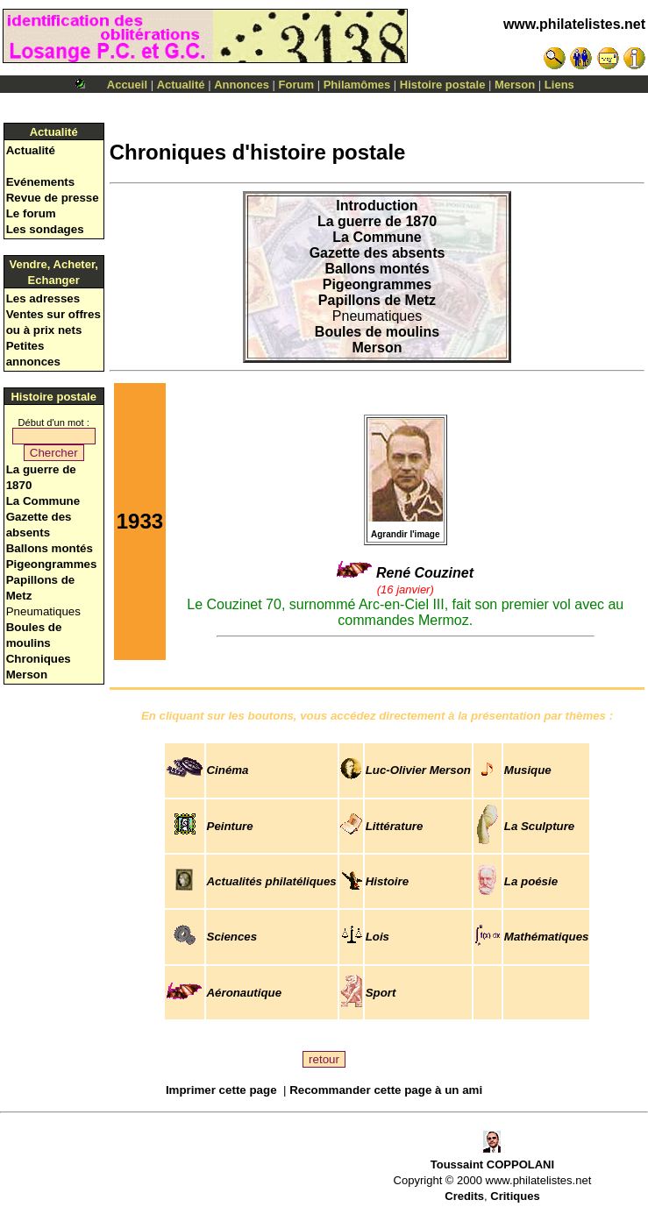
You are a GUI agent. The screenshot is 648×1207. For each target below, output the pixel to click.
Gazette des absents (377, 252)
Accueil (127, 84)
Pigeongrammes (51, 564)
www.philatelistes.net (574, 24)
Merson (515, 84)
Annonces (241, 84)
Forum (296, 84)
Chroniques (38, 658)
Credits (464, 1196)
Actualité (181, 84)
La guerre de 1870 (377, 221)
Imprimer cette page (221, 1090)
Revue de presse (52, 197)
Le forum (31, 213)
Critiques (514, 1196)
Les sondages (45, 229)
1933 (140, 521)
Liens (559, 84)
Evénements (40, 181)
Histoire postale (443, 84)
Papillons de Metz (377, 300)
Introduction (376, 205)
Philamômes (357, 84)
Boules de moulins (377, 331)
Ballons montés (49, 548)
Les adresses (43, 298)
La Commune (43, 501)
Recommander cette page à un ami (385, 1090)
